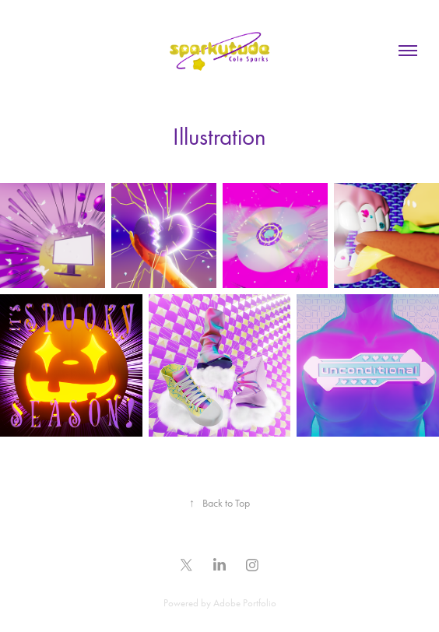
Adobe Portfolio (244, 603)
